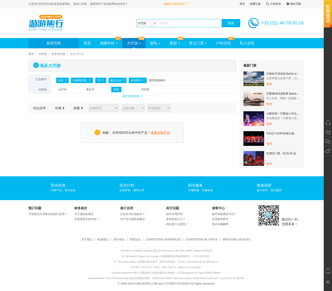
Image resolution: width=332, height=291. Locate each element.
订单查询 (273, 4)
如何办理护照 (174, 214)
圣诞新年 (138, 80)
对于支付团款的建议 (132, 219)
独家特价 (109, 43)
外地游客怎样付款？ (86, 219)
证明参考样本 (220, 219)
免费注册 (255, 3)
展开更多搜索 (131, 96)
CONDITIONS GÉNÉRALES (163, 239)
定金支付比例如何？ (132, 214)
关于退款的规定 (84, 214)
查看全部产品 (160, 132)
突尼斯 (145, 89)
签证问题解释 (220, 224)
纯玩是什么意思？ (177, 224)
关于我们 (86, 239)
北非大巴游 (58, 54)
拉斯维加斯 (82, 80)
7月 (101, 80)
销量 (78, 108)
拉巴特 (63, 89)
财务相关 (80, 208)
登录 (242, 3)
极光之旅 (117, 80)
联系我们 (103, 239)
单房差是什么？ (175, 219)
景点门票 (198, 43)
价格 (59, 108)
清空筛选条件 (157, 80)
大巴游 (134, 43)
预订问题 (34, 208)
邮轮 (155, 43)
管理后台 (135, 239)
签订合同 (126, 208)
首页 (87, 43)
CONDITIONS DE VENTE (202, 239)
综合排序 (39, 108)
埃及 (62, 80)
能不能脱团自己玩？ (224, 214)
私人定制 (247, 43)
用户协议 (119, 239)
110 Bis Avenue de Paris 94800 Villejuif (198, 272)
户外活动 (223, 43)
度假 (175, 43)
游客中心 (218, 208)
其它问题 (172, 208)
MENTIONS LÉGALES (236, 239)
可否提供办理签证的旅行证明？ (47, 214)
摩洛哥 (90, 89)
